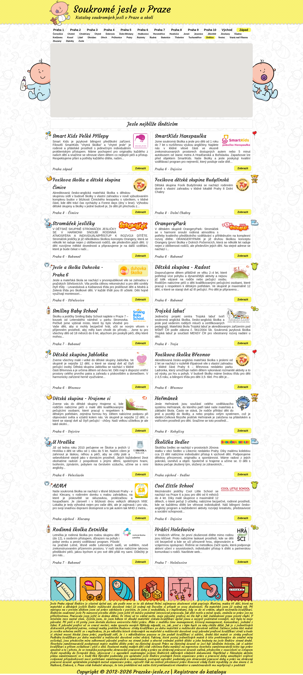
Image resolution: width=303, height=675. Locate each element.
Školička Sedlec (172, 442)
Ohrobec (92, 37)
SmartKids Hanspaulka (180, 136)
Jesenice (198, 34)
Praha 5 (126, 30)
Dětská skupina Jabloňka (80, 354)
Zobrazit (140, 168)
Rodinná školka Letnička (80, 529)
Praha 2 (75, 30)
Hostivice (174, 34)
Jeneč (186, 34)
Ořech (104, 37)
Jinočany (225, 34)
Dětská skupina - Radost (182, 267)
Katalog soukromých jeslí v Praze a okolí (114, 17)
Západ (243, 30)
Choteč (71, 34)
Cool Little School (174, 486)
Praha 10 (210, 30)
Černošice (58, 34)
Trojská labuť (170, 311)
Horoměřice (159, 34)
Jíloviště (212, 34)
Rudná (153, 37)
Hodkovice (143, 34)
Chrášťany (84, 34)
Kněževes (57, 37)
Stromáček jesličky (74, 223)
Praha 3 (92, 30)
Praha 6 (142, 30)
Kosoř (70, 37)
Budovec (124, 628)
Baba (166, 647)
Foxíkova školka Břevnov (182, 354)
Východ (227, 30)
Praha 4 (109, 30)
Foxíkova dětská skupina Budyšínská (192, 180)
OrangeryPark (170, 223)
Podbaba (55, 637)
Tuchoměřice (195, 37)
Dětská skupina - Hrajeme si (81, 398)
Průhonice (117, 37)
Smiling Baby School (75, 311)
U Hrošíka (63, 442)
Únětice (210, 37)
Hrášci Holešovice (174, 529)
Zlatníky (70, 41)
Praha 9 (193, 30)
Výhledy (145, 625)
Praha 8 (176, 30)
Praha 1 (58, 30)
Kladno (238, 34)
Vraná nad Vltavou (239, 37)
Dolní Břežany (126, 34)
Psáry (129, 37)
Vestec (221, 37)
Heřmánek (166, 398)
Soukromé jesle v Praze (122, 9)
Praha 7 (159, 30)
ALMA (59, 486)
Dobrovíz (110, 34)
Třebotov (179, 37)
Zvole (81, 41)
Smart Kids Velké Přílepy (80, 136)
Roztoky (141, 37)
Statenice (165, 37)
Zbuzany (57, 41)
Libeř (80, 37)
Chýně (98, 34)
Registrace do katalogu (200, 672)
